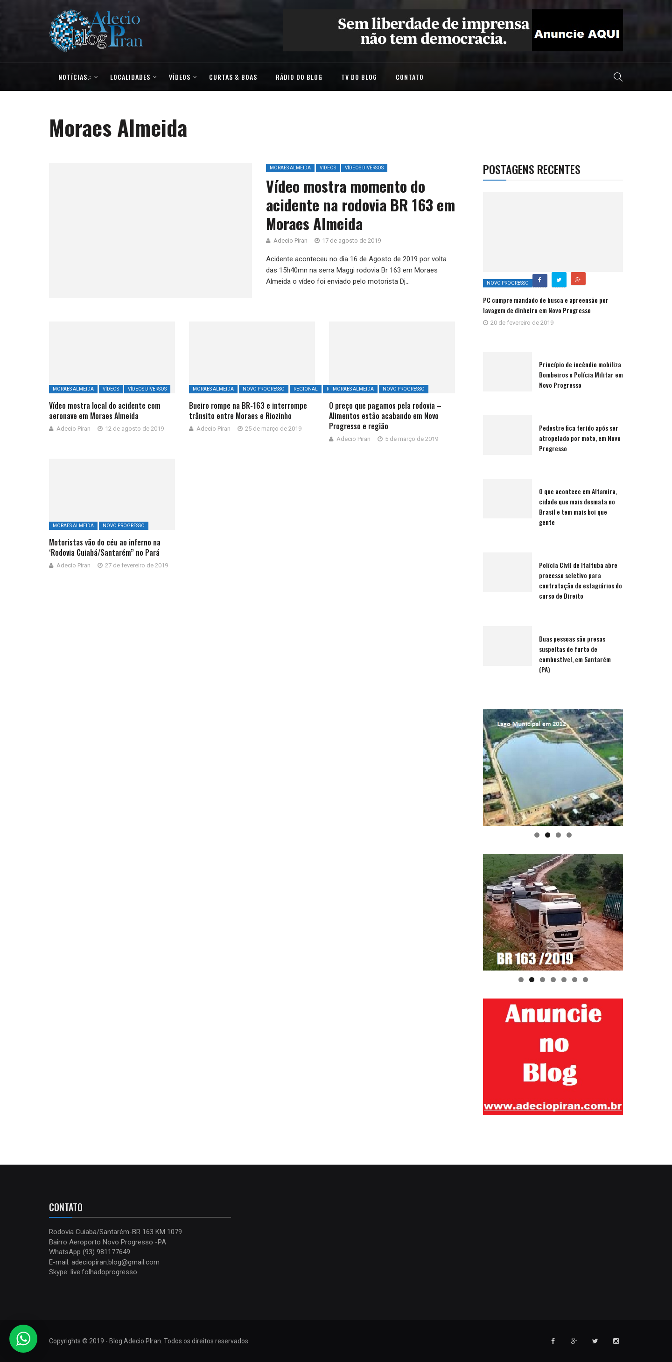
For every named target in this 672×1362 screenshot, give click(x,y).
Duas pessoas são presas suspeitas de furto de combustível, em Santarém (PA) (575, 654)
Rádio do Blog (299, 77)
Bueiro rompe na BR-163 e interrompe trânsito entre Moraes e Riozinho (248, 410)
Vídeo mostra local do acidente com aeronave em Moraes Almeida (105, 410)
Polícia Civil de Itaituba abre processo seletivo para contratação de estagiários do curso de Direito (580, 580)
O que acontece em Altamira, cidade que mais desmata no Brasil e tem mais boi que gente (578, 506)
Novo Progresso (264, 388)
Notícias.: (74, 77)
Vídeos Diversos (364, 167)
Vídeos (179, 77)
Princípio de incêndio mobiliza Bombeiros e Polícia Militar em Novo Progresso (581, 374)
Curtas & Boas (233, 77)
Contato (410, 77)
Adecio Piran (290, 240)
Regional (306, 388)
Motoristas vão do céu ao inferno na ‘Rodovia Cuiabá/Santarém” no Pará (105, 547)
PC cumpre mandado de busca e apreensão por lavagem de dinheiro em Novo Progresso (546, 305)
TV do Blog (359, 77)
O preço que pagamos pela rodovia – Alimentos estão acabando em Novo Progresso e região (385, 416)
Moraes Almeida (290, 167)
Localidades (130, 77)
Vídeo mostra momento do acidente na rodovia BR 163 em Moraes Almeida (360, 204)
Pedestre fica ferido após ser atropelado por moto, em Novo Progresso (580, 438)
